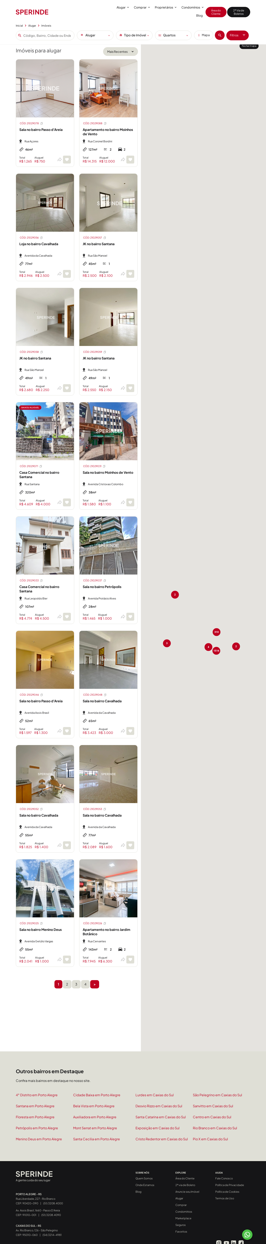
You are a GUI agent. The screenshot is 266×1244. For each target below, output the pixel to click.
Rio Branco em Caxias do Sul (215, 1128)
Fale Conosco (224, 1178)
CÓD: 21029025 (31, 923)
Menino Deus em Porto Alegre (39, 1139)
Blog (199, 15)
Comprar (142, 7)
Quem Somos (144, 1178)
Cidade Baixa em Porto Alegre (96, 1095)
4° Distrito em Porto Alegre (37, 1095)
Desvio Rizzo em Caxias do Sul (158, 1106)
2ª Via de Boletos (238, 12)
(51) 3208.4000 (53, 1203)
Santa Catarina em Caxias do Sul (160, 1117)
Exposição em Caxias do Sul (157, 1128)
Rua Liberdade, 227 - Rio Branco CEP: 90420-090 (35, 1198)
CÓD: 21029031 (94, 466)
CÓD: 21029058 (31, 352)
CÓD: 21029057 (94, 237)
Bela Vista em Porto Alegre (94, 1106)
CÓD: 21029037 (94, 580)
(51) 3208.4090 (51, 1215)
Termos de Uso (224, 1198)
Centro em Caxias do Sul (212, 1117)
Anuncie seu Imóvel (187, 1191)
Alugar (123, 7)
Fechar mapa (249, 45)
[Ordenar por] (120, 51)
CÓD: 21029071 (31, 466)
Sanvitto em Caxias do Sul (213, 1106)
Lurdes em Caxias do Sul (154, 1095)
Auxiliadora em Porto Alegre (94, 1117)
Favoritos (181, 1231)
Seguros (180, 1225)
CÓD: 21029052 (31, 809)
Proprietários (165, 7)
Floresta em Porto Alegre (35, 1117)
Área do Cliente (216, 12)
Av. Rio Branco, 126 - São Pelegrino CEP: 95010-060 (37, 1230)
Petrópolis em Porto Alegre (37, 1128)
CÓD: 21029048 (95, 694)
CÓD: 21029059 (94, 352)
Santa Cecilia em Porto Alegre (96, 1139)
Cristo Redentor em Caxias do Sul (161, 1139)
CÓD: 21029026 (94, 923)
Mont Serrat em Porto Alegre (95, 1128)
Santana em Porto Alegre (35, 1106)
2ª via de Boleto (185, 1185)
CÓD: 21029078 (31, 123)
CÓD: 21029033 (31, 580)
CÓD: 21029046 (31, 694)
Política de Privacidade (229, 1185)
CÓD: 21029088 (95, 123)
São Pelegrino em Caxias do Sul (217, 1095)
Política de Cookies (227, 1191)
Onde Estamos (144, 1185)
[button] (175, 585)
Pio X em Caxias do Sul (210, 1139)
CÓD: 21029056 (31, 237)
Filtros (237, 35)
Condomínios (192, 7)
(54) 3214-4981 (52, 1234)
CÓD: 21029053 (94, 809)
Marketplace (183, 1218)
